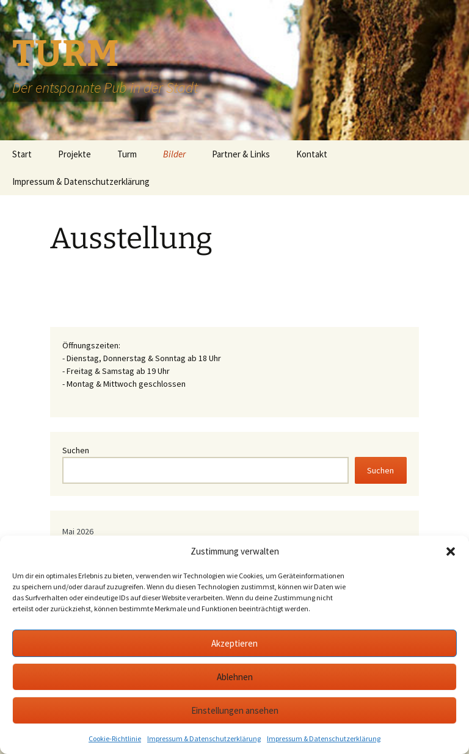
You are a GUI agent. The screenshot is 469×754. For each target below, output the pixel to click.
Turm (127, 154)
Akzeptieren (234, 643)
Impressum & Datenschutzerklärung (204, 738)
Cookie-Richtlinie (115, 738)
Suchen (75, 450)
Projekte (74, 154)
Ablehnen (235, 677)
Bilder (174, 154)
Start (22, 154)
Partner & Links (241, 154)
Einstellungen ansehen (234, 710)
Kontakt (311, 154)
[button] (451, 551)
